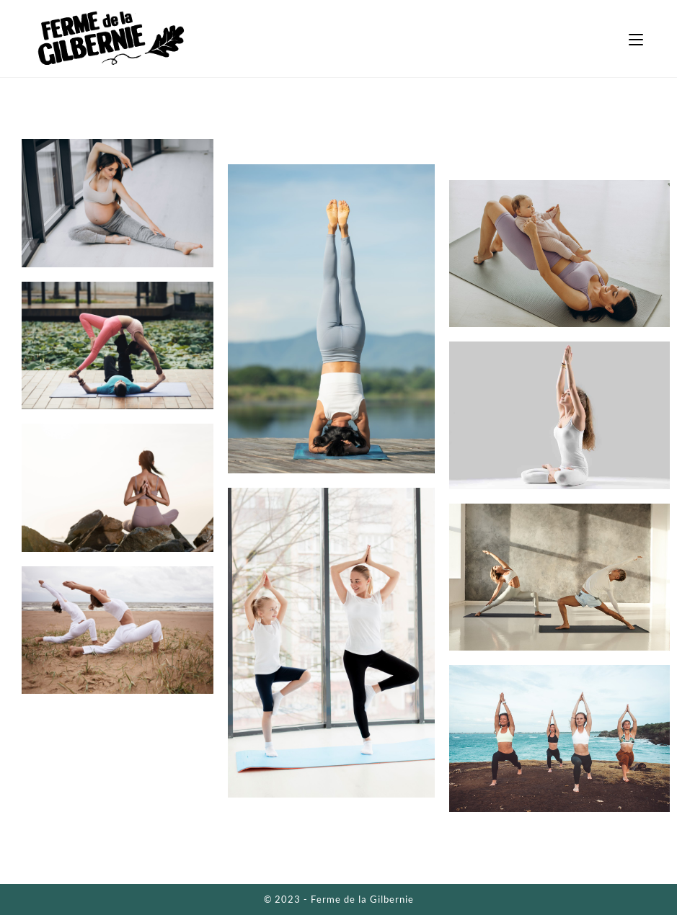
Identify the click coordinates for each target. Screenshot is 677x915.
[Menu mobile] (636, 38)
